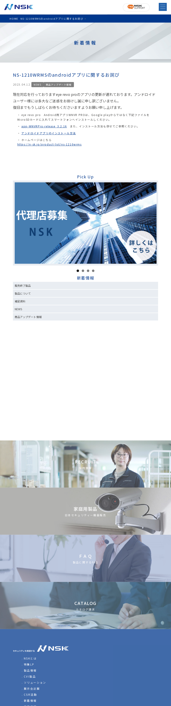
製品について (23, 293)
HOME (14, 18)
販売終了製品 (23, 285)
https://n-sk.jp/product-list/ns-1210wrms (49, 144)
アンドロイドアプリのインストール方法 (48, 133)
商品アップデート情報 (59, 84)
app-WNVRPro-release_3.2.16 (44, 126)
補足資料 (20, 301)
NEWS (37, 84)
